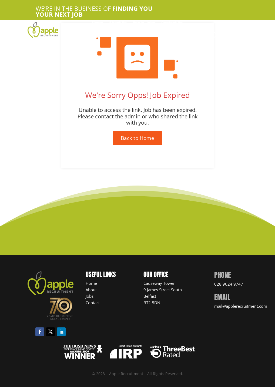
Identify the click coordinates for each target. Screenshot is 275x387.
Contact (93, 302)
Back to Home (137, 138)
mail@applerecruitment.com (240, 306)
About (91, 289)
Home (97, 24)
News (161, 32)
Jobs (89, 296)
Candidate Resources (129, 32)
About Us (118, 24)
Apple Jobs (144, 24)
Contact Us (172, 24)
